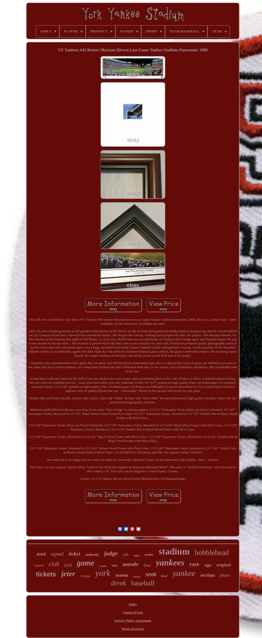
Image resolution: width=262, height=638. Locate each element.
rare (194, 564)
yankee (183, 573)
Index (133, 604)
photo (225, 575)
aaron (136, 576)
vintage (85, 576)
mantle (130, 564)
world (103, 566)
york (102, 573)
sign (207, 565)
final (147, 565)
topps (136, 555)
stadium (174, 552)
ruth (125, 555)
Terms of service (133, 629)
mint (114, 565)
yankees (170, 562)
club (54, 564)
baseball (143, 583)
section (207, 575)
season (121, 575)
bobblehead (212, 552)
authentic (92, 555)
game (85, 562)
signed (57, 554)
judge (110, 553)
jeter (68, 573)
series (149, 554)
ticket (74, 554)
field (68, 565)
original (223, 564)
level (164, 576)
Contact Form (133, 612)
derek (118, 583)
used (41, 554)
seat (150, 574)
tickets (46, 574)
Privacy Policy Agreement (132, 620)
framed (39, 565)
